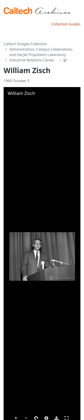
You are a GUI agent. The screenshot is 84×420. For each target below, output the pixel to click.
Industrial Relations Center (31, 60)
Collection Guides (65, 24)
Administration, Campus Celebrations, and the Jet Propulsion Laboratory (41, 52)
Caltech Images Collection (25, 43)
